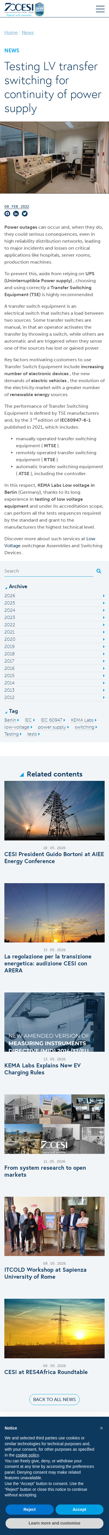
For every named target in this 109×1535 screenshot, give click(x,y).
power (92, 348)
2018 (9, 653)
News (28, 32)
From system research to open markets (45, 1171)
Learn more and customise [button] (54, 1523)
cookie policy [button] (27, 1455)
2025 (9, 603)
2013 (9, 690)
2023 (9, 617)
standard (28, 520)
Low (67, 485)
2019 (9, 646)
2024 (9, 610)
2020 (9, 639)
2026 (9, 595)
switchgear (34, 545)
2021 (9, 632)
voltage (82, 485)
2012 (9, 697)
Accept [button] (79, 1509)
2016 (9, 668)
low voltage (70, 499)
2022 (9, 624)
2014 (9, 683)
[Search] (48, 571)
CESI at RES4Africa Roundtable (46, 1371)
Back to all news (54, 1399)
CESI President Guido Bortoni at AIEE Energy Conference (54, 858)
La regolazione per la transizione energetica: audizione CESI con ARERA (48, 963)
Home (11, 32)
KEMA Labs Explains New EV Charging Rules (42, 1069)
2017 (9, 661)
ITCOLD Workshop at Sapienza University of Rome (45, 1273)
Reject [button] (30, 1509)
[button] (101, 1428)
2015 (9, 675)
